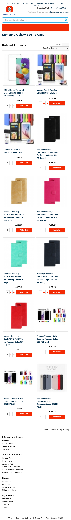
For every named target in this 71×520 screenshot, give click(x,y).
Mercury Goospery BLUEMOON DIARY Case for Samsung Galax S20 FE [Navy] (47, 278)
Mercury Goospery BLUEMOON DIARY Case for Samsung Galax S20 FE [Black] (47, 153)
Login (50, 12)
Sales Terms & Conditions (12, 473)
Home (6, 3)
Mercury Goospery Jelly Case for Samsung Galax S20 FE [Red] (14, 401)
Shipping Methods (9, 490)
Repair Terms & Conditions (12, 470)
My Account (6, 499)
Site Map (5, 449)
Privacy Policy (7, 458)
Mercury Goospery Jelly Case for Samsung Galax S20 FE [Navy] (47, 339)
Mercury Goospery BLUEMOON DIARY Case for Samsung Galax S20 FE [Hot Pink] (47, 216)
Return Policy (7, 461)
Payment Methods (9, 487)
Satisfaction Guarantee (11, 467)
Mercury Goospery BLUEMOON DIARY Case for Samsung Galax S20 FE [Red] (14, 340)
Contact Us (6, 481)
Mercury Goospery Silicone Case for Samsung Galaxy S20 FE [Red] (47, 402)
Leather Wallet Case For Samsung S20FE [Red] (14, 150)
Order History (7, 502)
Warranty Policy (8, 464)
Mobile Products (8, 446)
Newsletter (6, 508)
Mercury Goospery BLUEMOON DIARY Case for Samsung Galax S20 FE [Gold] (14, 216)
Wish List (5, 505)
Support (40, 3)
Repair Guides (7, 443)
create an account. (61, 12)
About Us (5, 440)
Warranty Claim (28, 3)
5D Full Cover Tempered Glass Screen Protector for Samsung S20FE (14, 93)
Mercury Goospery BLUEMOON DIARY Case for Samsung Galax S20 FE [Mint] (14, 278)
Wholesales (6, 484)
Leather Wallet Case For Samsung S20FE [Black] (47, 91)
